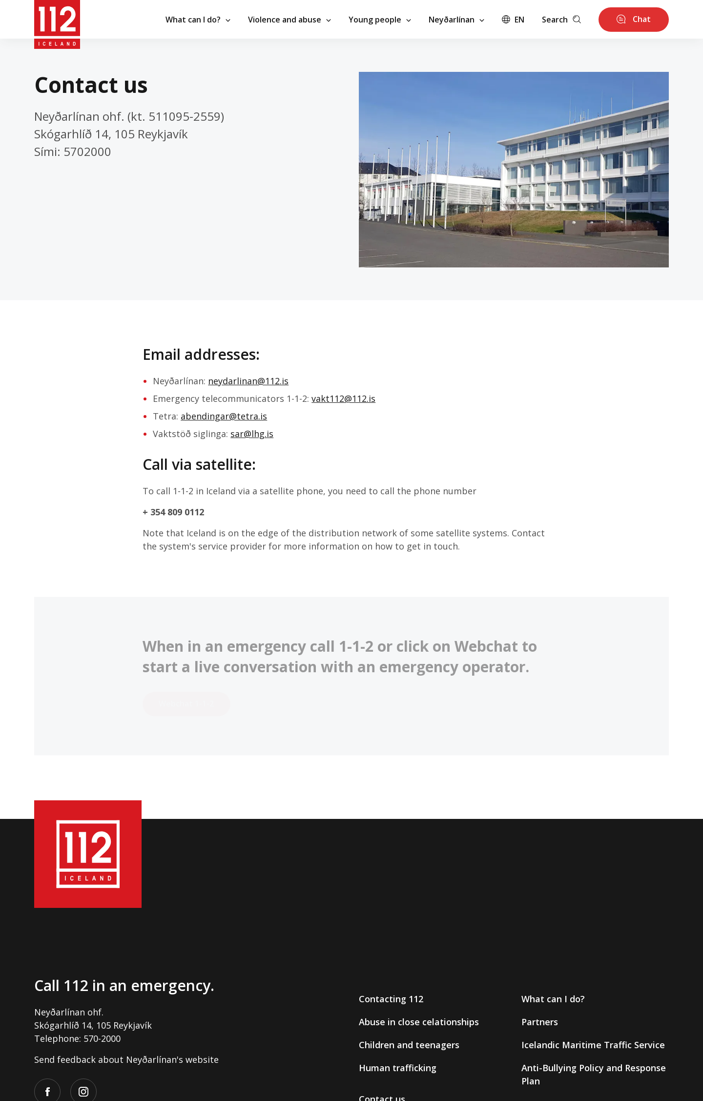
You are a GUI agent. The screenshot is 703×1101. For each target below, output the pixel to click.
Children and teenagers (409, 1045)
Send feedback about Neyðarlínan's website (126, 1059)
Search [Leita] (561, 19)
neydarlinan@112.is (248, 381)
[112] (57, 19)
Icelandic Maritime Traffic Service (593, 1045)
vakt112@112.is (343, 398)
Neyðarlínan (456, 19)
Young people (380, 19)
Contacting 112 (391, 999)
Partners (539, 1022)
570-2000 (102, 1038)
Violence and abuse (289, 19)
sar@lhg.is (251, 434)
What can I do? (197, 19)
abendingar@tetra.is (224, 416)
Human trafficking (397, 1068)
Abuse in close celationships (419, 1022)
